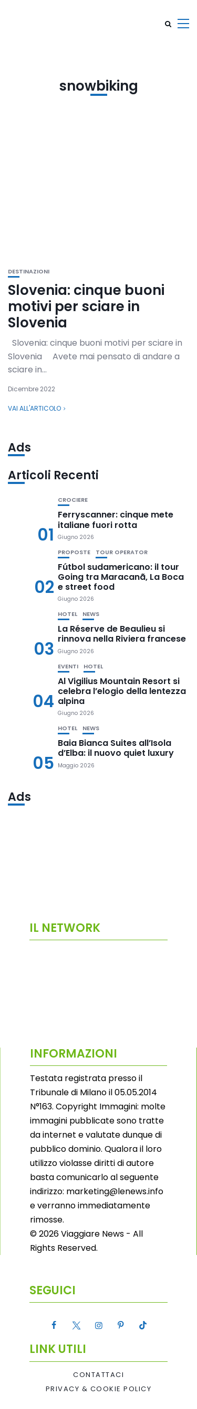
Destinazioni (28, 271)
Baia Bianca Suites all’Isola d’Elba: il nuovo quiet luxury (116, 748)
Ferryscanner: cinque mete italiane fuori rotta (115, 520)
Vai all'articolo (34, 408)
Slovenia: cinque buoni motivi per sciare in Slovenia (86, 306)
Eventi (68, 666)
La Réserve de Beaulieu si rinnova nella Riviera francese (122, 634)
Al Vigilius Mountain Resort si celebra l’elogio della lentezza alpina (122, 691)
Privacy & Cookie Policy (99, 1389)
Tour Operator (122, 552)
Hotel (67, 614)
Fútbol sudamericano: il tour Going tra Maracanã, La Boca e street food (121, 577)
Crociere (73, 500)
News (90, 614)
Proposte (74, 552)
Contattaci (98, 1375)
